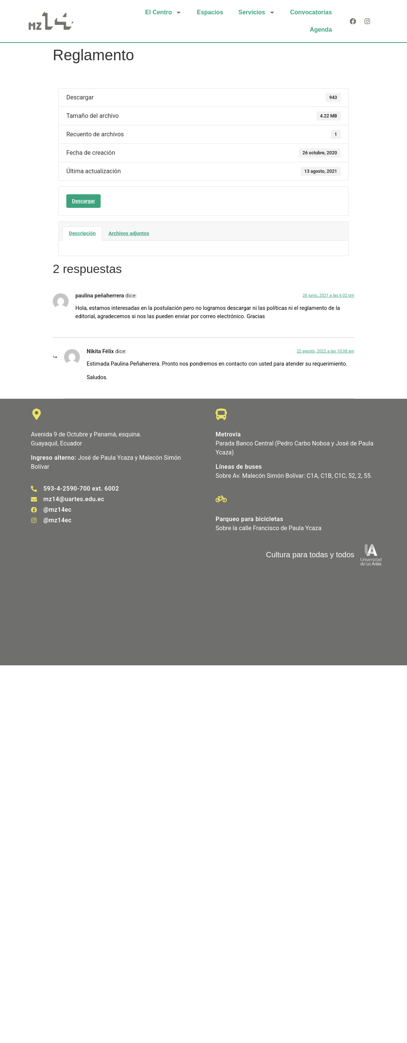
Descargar (83, 201)
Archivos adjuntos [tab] (129, 233)
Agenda (321, 29)
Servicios (256, 12)
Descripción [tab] (82, 233)
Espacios (210, 12)
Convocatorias (311, 12)
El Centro (163, 12)
